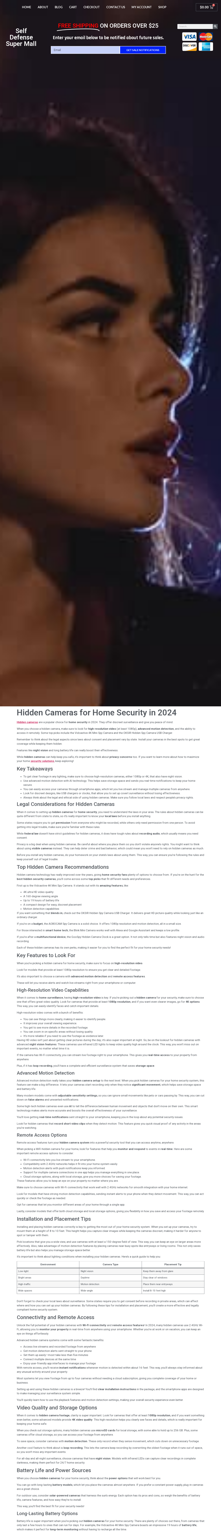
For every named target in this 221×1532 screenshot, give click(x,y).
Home (26, 7)
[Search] (215, 26)
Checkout (91, 7)
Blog (59, 7)
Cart (73, 7)
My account (142, 7)
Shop (162, 7)
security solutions (42, 761)
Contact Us (115, 7)
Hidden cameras (27, 722)
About (43, 7)
